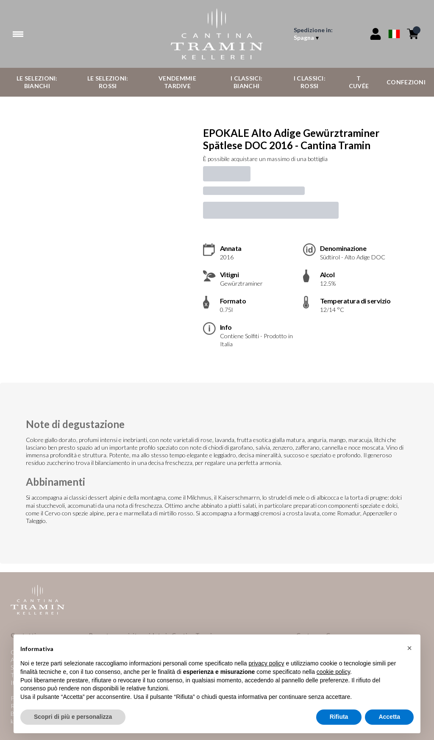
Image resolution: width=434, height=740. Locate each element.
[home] (217, 33)
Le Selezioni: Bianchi (37, 82)
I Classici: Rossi (310, 82)
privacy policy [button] (266, 663)
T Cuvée (359, 82)
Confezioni (406, 82)
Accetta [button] (389, 717)
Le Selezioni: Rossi (107, 82)
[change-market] (326, 34)
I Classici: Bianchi (246, 82)
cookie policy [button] (333, 671)
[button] (409, 648)
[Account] (375, 34)
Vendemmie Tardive (177, 82)
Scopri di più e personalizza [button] (73, 717)
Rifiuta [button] (339, 717)
